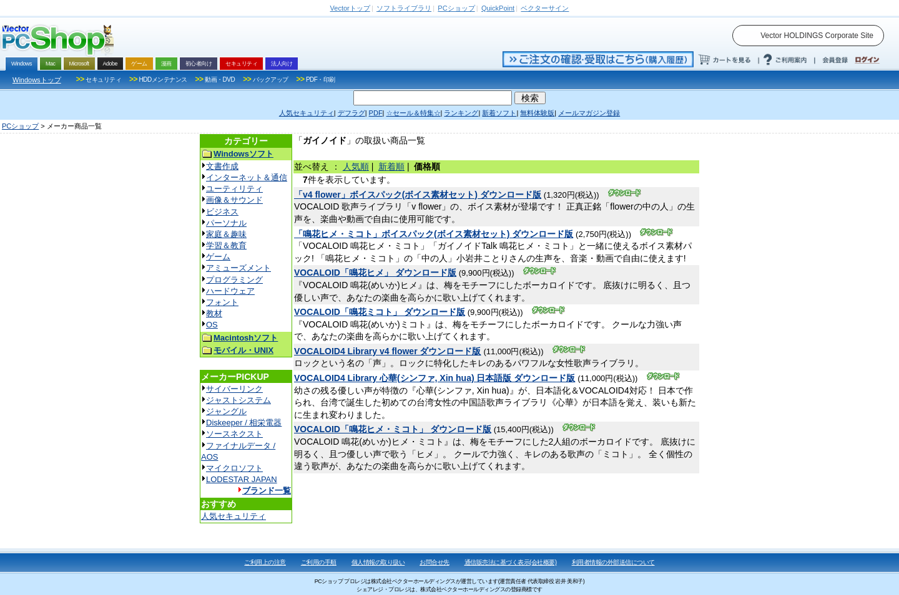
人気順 (356, 167)
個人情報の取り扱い (378, 562)
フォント (222, 302)
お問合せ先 (435, 562)
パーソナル (226, 223)
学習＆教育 (226, 245)
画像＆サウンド (234, 200)
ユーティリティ (234, 188)
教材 (214, 313)
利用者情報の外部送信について (613, 562)
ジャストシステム (238, 400)
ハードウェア (230, 291)
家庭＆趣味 (226, 234)
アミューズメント (238, 268)
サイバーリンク (234, 389)
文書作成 (222, 166)
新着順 (391, 167)
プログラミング (234, 279)
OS (212, 324)
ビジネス (222, 211)
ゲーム (218, 256)
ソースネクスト (234, 433)
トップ (350, 8)
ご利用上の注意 (265, 562)
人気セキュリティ (233, 516)
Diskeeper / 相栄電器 (244, 422)
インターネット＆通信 (246, 177)
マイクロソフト (234, 468)
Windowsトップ (36, 80)
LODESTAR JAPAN (241, 479)
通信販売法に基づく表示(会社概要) (510, 562)
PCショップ (20, 126)
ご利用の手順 (319, 562)
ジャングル (226, 411)
